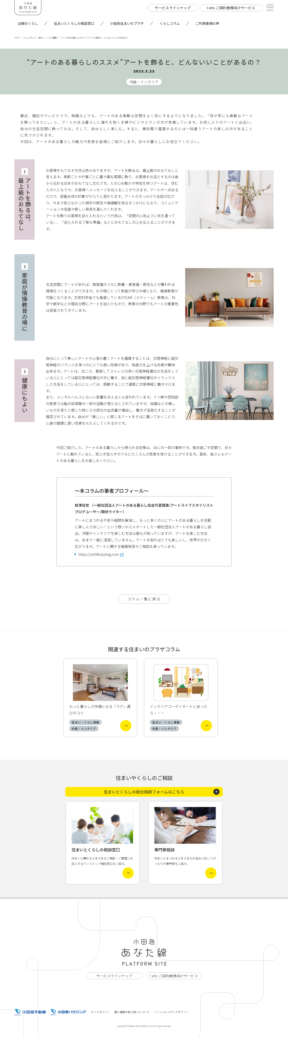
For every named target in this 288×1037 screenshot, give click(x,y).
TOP (17, 37)
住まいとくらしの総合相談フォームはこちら (162, 792)
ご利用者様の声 (207, 23)
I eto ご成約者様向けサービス (174, 975)
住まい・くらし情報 (48, 37)
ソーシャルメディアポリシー (171, 1012)
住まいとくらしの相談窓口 (74, 23)
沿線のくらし (28, 23)
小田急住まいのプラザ (127, 23)
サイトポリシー (100, 1012)
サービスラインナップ (114, 975)
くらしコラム (170, 23)
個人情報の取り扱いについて (131, 1012)
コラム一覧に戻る (144, 599)
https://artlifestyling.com (98, 554)
